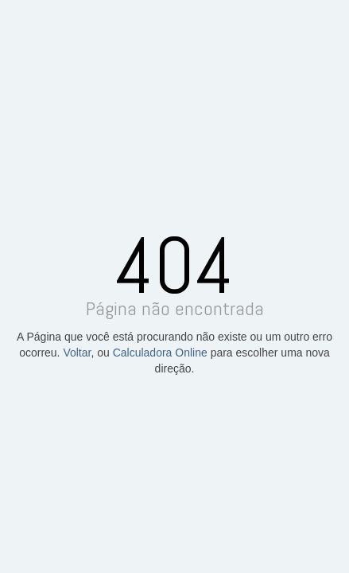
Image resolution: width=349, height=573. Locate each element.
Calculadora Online (160, 352)
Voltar (77, 352)
